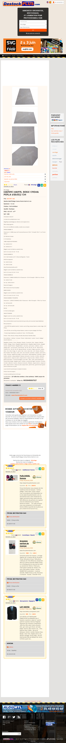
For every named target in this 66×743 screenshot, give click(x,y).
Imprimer (7, 181)
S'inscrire (27, 726)
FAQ (29, 423)
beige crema (28, 464)
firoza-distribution (14, 516)
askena (11, 647)
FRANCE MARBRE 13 (13, 385)
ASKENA (10, 643)
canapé (54, 149)
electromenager (57, 158)
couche (54, 155)
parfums (54, 177)
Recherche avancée (33, 33)
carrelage (55, 152)
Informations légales (30, 728)
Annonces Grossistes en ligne (33, 701)
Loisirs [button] (53, 55)
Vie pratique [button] (28, 55)
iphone (54, 165)
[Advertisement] (24, 74)
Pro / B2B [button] (47, 55)
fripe (60, 162)
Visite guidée (55, 133)
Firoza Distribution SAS (16, 513)
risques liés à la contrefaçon (30, 425)
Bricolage (34, 185)
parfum (55, 174)
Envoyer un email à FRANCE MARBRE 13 (31, 398)
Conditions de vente (30, 729)
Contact (26, 721)
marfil (34, 464)
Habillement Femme (29, 470)
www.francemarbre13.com (19, 395)
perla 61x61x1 (20, 464)
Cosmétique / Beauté (28, 535)
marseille (55, 171)
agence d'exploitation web (32, 739)
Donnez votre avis (9, 174)
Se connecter (28, 724)
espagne (54, 162)
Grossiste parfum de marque (24, 543)
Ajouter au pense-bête (10, 179)
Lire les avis (7, 176)
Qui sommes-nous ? (57, 131)
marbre (12, 464)
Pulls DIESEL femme (25, 477)
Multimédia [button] (20, 55)
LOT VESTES (24, 607)
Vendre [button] (58, 55)
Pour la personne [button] (38, 55)
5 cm (38, 464)
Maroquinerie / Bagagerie (27, 601)
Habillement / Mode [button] (10, 55)
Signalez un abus (9, 186)
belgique (54, 146)
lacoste (54, 168)
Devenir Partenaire (29, 722)
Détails (15, 185)
